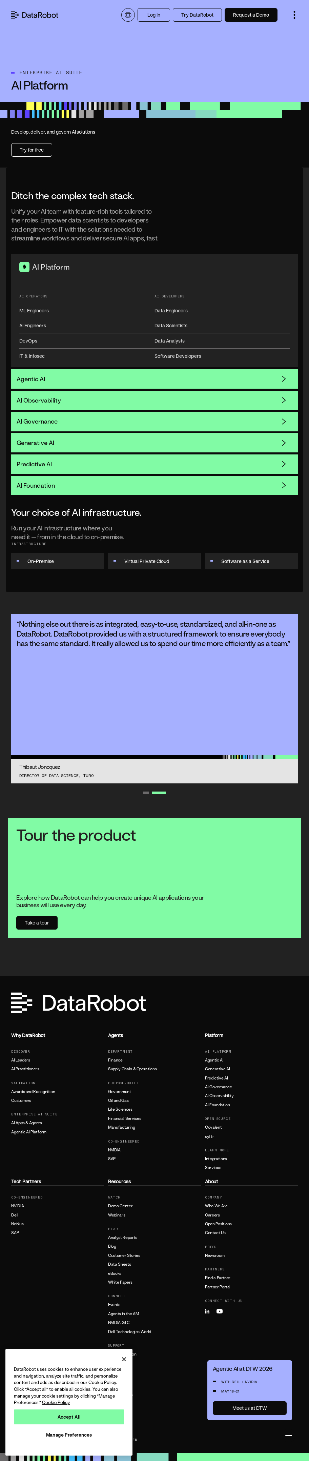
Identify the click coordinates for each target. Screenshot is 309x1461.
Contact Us (215, 1232)
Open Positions (218, 1224)
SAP (112, 1158)
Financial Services (124, 1118)
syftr (209, 1136)
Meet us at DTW (249, 1408)
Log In (153, 15)
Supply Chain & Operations (132, 1069)
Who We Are (216, 1206)
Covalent (213, 1127)
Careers (212, 1215)
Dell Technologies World (129, 1331)
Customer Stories (124, 1255)
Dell (14, 1215)
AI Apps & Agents (26, 1123)
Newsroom (214, 1255)
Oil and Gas (118, 1100)
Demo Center (120, 1206)
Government (119, 1091)
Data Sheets (119, 1264)
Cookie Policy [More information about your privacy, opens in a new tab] (56, 1402)
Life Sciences (120, 1109)
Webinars (116, 1215)
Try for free (32, 150)
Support (115, 1372)
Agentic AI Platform (28, 1132)
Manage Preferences (69, 1435)
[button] (294, 15)
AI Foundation (152, 485)
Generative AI (152, 442)
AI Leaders (20, 1060)
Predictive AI (152, 464)
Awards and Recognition (33, 1091)
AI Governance (152, 421)
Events (114, 1304)
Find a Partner (217, 1277)
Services (213, 1167)
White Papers (120, 1282)
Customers (21, 1100)
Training (115, 1363)
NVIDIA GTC (118, 1322)
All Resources (120, 1394)
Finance (115, 1060)
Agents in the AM (123, 1313)
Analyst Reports (122, 1237)
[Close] (124, 1359)
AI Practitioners (25, 1069)
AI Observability (152, 400)
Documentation (122, 1354)
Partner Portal (217, 1287)
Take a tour (37, 923)
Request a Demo (251, 15)
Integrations (216, 1158)
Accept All (69, 1417)
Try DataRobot (197, 15)
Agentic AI (152, 379)
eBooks (114, 1273)
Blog (112, 1246)
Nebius (17, 1224)
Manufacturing (121, 1127)
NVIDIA (114, 1150)
